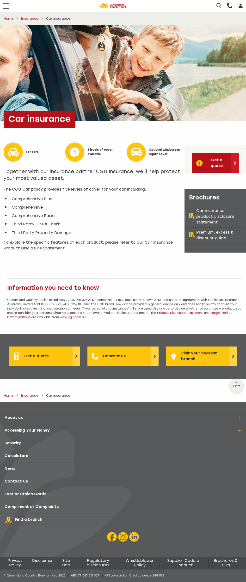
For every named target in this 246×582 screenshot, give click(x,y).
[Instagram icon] (123, 537)
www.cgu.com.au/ (73, 317)
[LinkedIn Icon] (134, 537)
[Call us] (230, 6)
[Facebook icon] (112, 537)
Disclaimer (42, 561)
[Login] (241, 6)
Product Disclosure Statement (180, 313)
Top (237, 384)
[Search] (219, 6)
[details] (240, 418)
